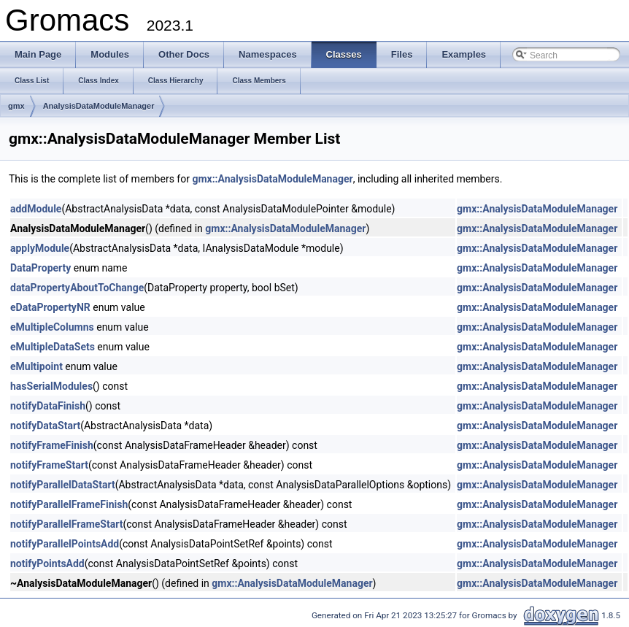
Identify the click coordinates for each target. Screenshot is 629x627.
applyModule (39, 248)
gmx (16, 105)
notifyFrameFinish (51, 445)
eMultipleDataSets (52, 347)
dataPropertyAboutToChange (77, 287)
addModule (35, 209)
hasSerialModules (51, 386)
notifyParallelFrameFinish (69, 504)
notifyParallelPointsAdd (64, 544)
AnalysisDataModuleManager (99, 105)
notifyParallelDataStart (62, 485)
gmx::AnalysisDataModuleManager (272, 179)
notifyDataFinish (47, 406)
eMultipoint (36, 366)
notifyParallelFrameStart (66, 524)
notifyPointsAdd (47, 563)
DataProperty (40, 268)
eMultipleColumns (52, 327)
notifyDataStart (45, 425)
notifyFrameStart (49, 465)
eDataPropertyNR (50, 307)
